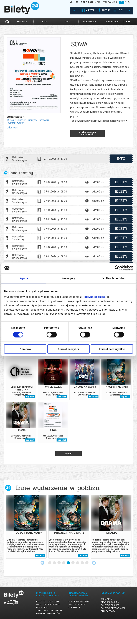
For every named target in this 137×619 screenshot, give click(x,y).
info (121, 159)
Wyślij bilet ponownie (48, 604)
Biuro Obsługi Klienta (47, 601)
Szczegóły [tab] (68, 278)
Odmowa (25, 348)
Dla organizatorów (79, 601)
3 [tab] (59, 563)
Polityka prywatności (113, 608)
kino (44, 22)
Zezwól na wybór (68, 348)
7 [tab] (78, 563)
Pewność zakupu (110, 602)
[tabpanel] (26, 527)
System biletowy (77, 604)
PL (121, 2)
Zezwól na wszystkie (112, 348)
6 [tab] (73, 563)
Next (94, 563)
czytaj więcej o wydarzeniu (87, 133)
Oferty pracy (108, 611)
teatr (67, 22)
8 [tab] (82, 563)
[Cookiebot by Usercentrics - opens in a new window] (117, 268)
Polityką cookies (93, 296)
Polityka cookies (110, 605)
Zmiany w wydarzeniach (49, 610)
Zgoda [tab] (24, 278)
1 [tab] (50, 563)
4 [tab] (64, 563)
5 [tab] (68, 563)
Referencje (74, 607)
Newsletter (42, 607)
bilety (121, 182)
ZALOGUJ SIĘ (110, 2)
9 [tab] (87, 563)
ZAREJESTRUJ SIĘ (90, 2)
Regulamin (106, 599)
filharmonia (89, 22)
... (128, 21)
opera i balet (112, 22)
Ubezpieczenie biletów (48, 613)
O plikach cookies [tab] (113, 278)
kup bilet (30, 397)
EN (129, 2)
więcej (68, 453)
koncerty (22, 22)
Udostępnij (13, 127)
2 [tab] (54, 563)
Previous (42, 563)
